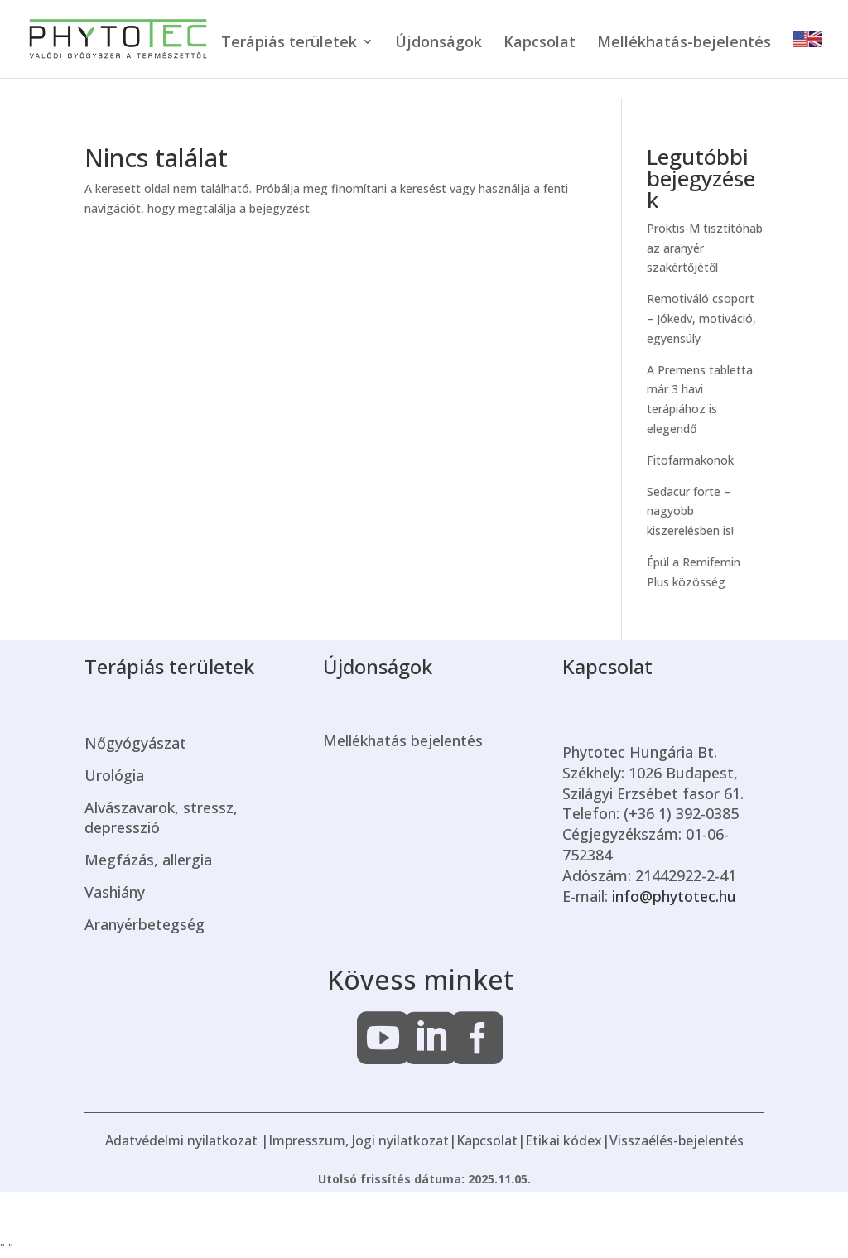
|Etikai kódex (560, 1140)
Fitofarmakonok (692, 460)
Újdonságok (438, 43)
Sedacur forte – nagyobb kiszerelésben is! (690, 511)
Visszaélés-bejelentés (677, 1140)
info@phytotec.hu (674, 896)
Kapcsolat (540, 43)
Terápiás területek (289, 43)
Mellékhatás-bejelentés (684, 43)
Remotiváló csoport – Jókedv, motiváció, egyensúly (701, 318)
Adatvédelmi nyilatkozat (181, 1140)
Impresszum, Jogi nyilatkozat (358, 1140)
